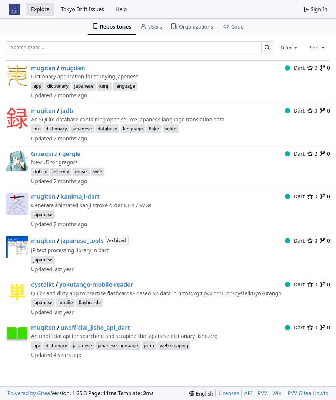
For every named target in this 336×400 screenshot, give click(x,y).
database (107, 129)
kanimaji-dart (80, 196)
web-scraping (174, 345)
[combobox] (289, 47)
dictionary (58, 86)
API (248, 393)
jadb (67, 110)
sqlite (170, 129)
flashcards (89, 302)
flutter (40, 172)
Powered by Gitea (28, 393)
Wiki (277, 393)
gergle (71, 153)
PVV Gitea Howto (308, 393)
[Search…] (267, 47)
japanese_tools (82, 240)
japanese (84, 86)
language (125, 86)
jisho (149, 345)
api (36, 345)
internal (61, 172)
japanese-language (118, 345)
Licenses (229, 393)
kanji (104, 86)
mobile (65, 302)
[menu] (201, 393)
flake (154, 129)
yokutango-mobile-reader (96, 284)
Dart (295, 67)
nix (36, 129)
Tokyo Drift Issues (82, 9)
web (97, 172)
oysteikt (42, 284)
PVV (262, 393)
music (81, 172)
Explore (40, 9)
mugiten (43, 68)
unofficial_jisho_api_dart (95, 327)
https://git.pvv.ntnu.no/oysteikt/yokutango (230, 293)
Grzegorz (44, 153)
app (37, 86)
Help (121, 9)
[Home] (14, 9)
